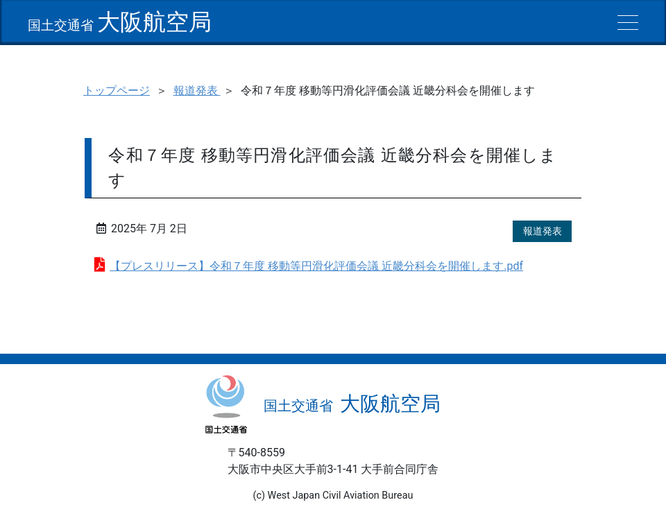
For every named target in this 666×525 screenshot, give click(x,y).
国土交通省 (120, 25)
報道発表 (197, 90)
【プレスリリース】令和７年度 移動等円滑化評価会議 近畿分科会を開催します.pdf (316, 266)
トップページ (116, 90)
